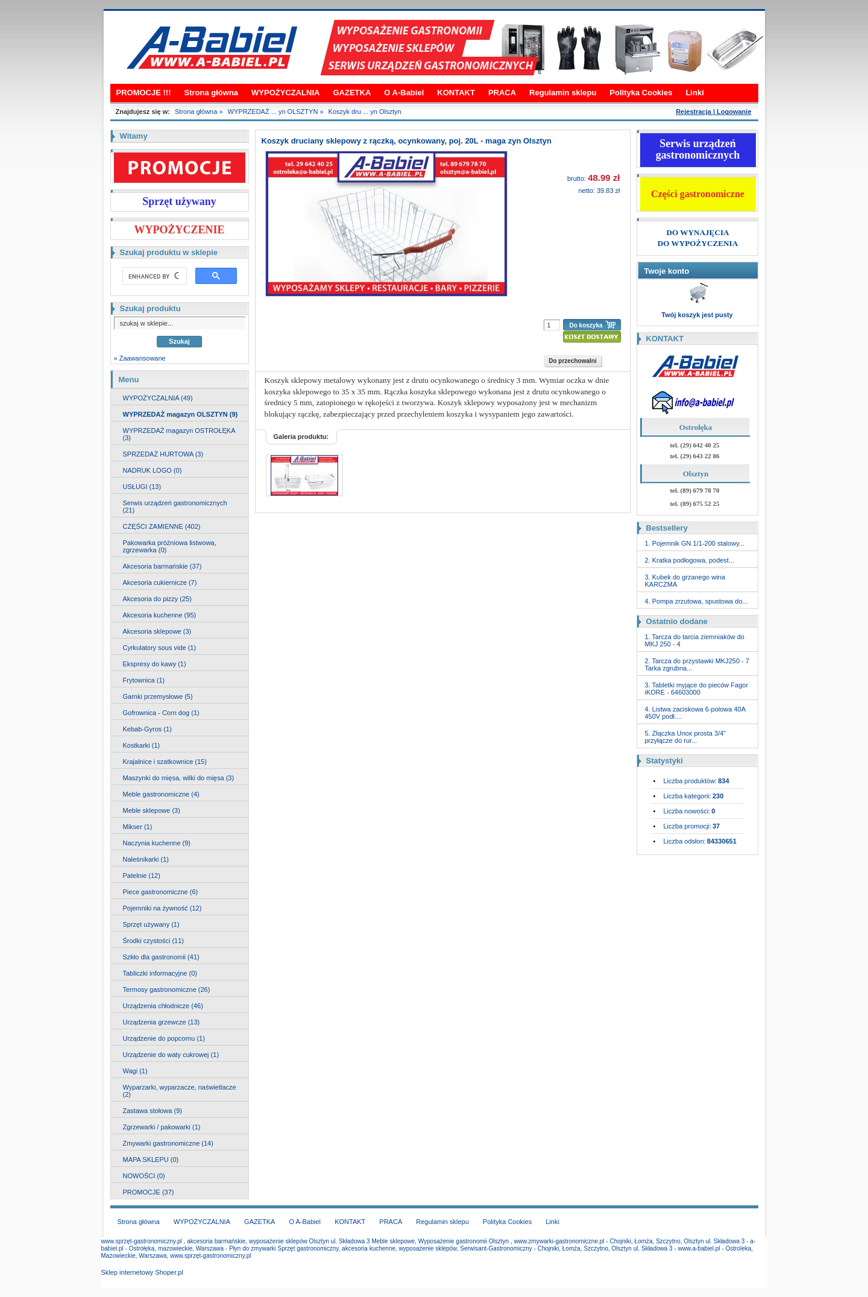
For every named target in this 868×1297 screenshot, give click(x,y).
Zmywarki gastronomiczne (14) (168, 1143)
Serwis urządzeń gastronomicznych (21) (175, 506)
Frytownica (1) (144, 680)
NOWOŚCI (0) (144, 1175)
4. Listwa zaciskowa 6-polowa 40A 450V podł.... (695, 712)
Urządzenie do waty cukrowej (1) (171, 1054)
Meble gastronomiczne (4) (161, 794)
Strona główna (211, 92)
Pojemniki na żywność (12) (162, 908)
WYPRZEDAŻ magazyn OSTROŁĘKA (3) (179, 434)
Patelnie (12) (141, 875)
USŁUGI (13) (142, 486)
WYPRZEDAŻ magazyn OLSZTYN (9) (180, 414)
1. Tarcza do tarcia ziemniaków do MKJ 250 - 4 (695, 640)
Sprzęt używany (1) (151, 924)
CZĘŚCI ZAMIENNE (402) (162, 526)
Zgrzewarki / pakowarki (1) (162, 1127)
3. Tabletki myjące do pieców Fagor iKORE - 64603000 (697, 688)
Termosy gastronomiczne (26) (166, 989)
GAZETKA (352, 92)
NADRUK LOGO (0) (152, 470)
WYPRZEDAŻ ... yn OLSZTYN (273, 111)
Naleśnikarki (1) (146, 859)
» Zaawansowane (140, 358)
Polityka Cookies (640, 92)
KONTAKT (456, 92)
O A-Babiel (404, 92)
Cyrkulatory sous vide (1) (160, 647)
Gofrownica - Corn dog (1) (161, 712)
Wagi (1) (135, 1071)
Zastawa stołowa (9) (152, 1110)
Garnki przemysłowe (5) (158, 696)
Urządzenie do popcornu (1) (164, 1038)
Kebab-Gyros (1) (147, 729)
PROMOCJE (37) (148, 1192)
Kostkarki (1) (141, 745)
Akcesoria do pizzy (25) (157, 598)
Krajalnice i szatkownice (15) (165, 761)
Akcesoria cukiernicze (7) (160, 582)
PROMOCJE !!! (143, 92)
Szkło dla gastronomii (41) (161, 957)
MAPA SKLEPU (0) (151, 1159)
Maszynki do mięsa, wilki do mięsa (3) (178, 777)
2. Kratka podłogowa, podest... (690, 560)
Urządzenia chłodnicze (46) (163, 1005)
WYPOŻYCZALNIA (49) (158, 398)
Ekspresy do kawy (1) (154, 663)
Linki (694, 92)
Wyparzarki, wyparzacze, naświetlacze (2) (179, 1091)
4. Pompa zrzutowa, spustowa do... (696, 601)
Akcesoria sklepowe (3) (157, 631)
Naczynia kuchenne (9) (157, 843)
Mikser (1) (138, 826)
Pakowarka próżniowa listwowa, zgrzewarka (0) (169, 546)
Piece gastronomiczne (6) (160, 891)
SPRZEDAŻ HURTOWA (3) (163, 454)
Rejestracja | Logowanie (713, 111)
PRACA (502, 92)
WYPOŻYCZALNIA (285, 92)
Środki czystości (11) (153, 940)
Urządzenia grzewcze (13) (161, 1022)
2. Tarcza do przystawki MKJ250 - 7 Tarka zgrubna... (697, 664)
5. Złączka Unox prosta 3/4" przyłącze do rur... (685, 737)
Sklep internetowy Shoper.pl (142, 1272)
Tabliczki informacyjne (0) (160, 973)
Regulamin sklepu (562, 92)
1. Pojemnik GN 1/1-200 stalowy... (694, 543)
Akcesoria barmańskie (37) (162, 566)
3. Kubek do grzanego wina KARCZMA (685, 580)
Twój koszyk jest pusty (696, 314)
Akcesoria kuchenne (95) (160, 615)
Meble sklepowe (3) (151, 810)
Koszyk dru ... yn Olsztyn (365, 111)
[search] (153, 276)
